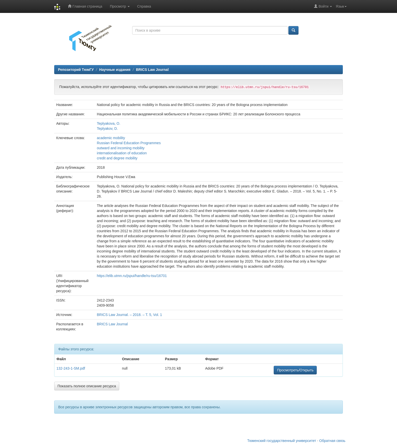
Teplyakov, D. (107, 128)
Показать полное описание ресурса (86, 386)
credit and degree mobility (117, 158)
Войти (323, 6)
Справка (144, 6)
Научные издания (114, 70)
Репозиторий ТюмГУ (76, 70)
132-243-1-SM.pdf (70, 368)
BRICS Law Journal (152, 70)
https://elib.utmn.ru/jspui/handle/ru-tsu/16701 (132, 276)
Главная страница (85, 6)
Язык (341, 6)
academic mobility (111, 138)
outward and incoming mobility (121, 148)
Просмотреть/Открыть (295, 370)
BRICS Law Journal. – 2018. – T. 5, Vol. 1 (129, 315)
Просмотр (120, 6)
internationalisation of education (122, 153)
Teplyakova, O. (109, 123)
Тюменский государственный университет (281, 441)
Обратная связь (332, 441)
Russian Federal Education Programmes (129, 143)
